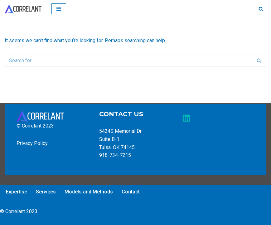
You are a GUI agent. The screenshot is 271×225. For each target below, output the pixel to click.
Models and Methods (89, 192)
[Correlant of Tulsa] (23, 8)
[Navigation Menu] (58, 8)
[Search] (261, 9)
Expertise (16, 192)
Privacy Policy (32, 143)
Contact (131, 192)
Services (46, 192)
